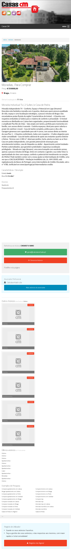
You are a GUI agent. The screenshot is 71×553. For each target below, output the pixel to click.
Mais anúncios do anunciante (35, 287)
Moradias (18, 40)
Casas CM (5, 26)
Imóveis (10, 40)
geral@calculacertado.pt (35, 252)
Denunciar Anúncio (35, 260)
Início (5, 40)
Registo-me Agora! (35, 543)
